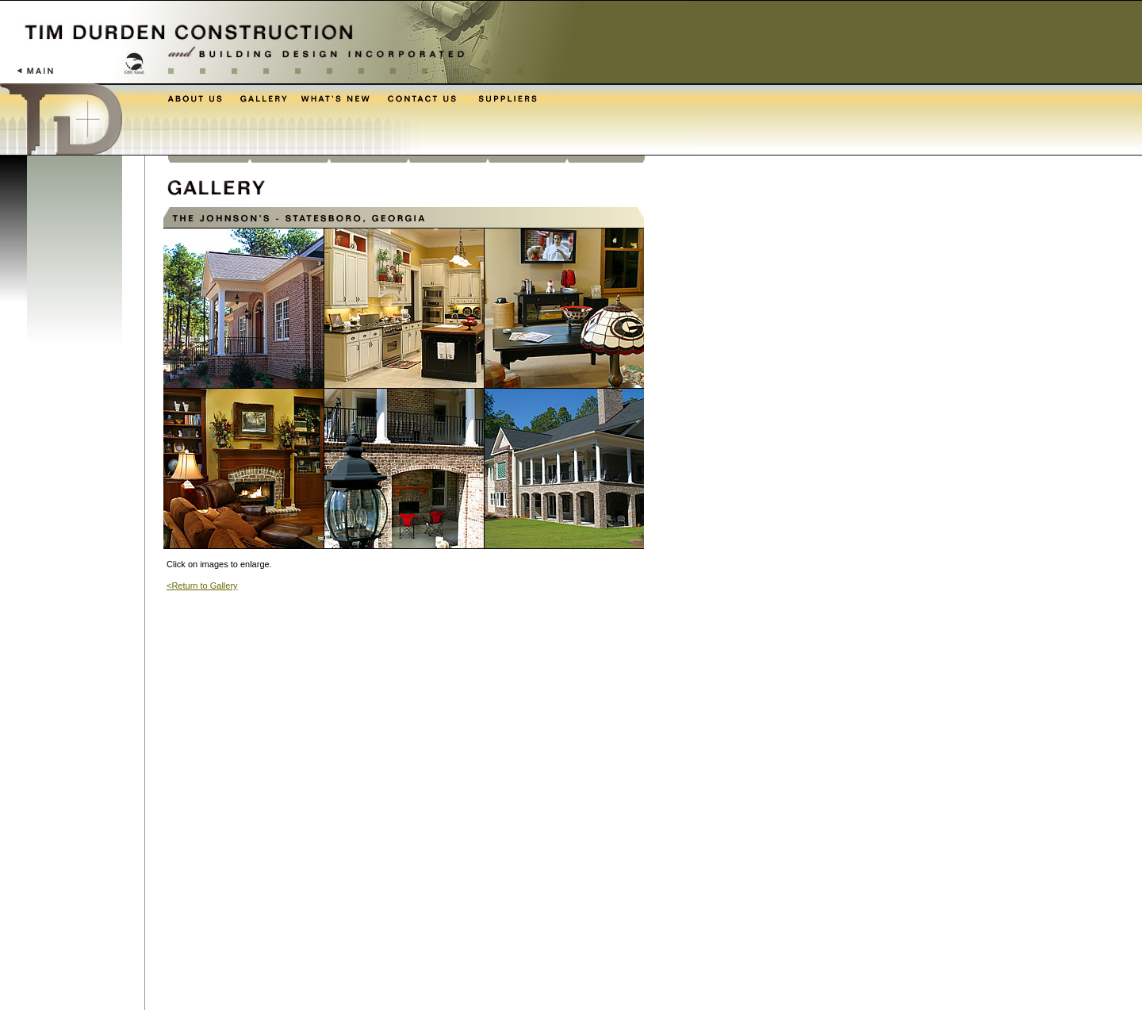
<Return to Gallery (202, 585)
